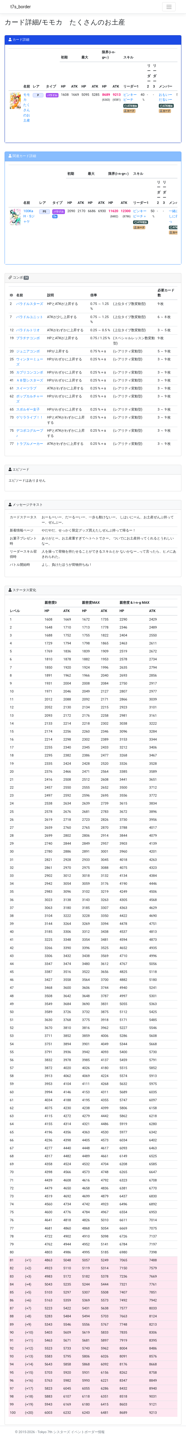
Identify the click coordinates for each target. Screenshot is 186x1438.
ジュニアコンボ (28, 351)
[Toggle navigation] (169, 6)
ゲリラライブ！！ (29, 417)
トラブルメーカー (29, 444)
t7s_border (20, 6)
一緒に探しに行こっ (175, 216)
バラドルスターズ (29, 304)
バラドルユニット (29, 317)
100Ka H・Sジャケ (29, 216)
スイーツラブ (26, 388)
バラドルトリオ (28, 330)
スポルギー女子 (28, 409)
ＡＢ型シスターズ (29, 380)
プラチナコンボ (28, 338)
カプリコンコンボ (29, 372)
